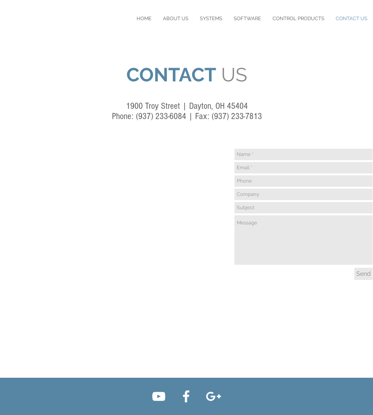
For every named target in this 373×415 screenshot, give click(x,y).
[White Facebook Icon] (186, 396)
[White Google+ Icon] (214, 396)
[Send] (363, 274)
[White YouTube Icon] (159, 396)
